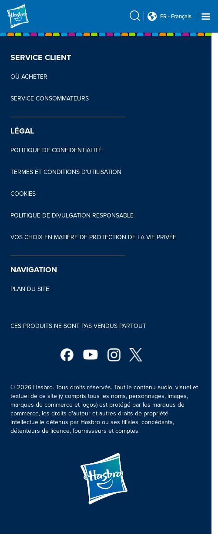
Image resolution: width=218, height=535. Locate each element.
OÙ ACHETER (28, 76)
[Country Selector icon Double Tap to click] (152, 16)
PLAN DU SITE (29, 289)
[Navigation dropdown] (206, 16)
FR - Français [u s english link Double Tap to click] (175, 16)
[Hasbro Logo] (28, 16)
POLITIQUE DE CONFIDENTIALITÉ (56, 150)
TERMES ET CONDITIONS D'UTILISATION (65, 172)
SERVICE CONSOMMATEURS (49, 98)
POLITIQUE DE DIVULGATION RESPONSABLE (72, 215)
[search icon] (135, 15)
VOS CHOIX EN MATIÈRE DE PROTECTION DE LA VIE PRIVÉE (93, 237)
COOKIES (23, 193)
